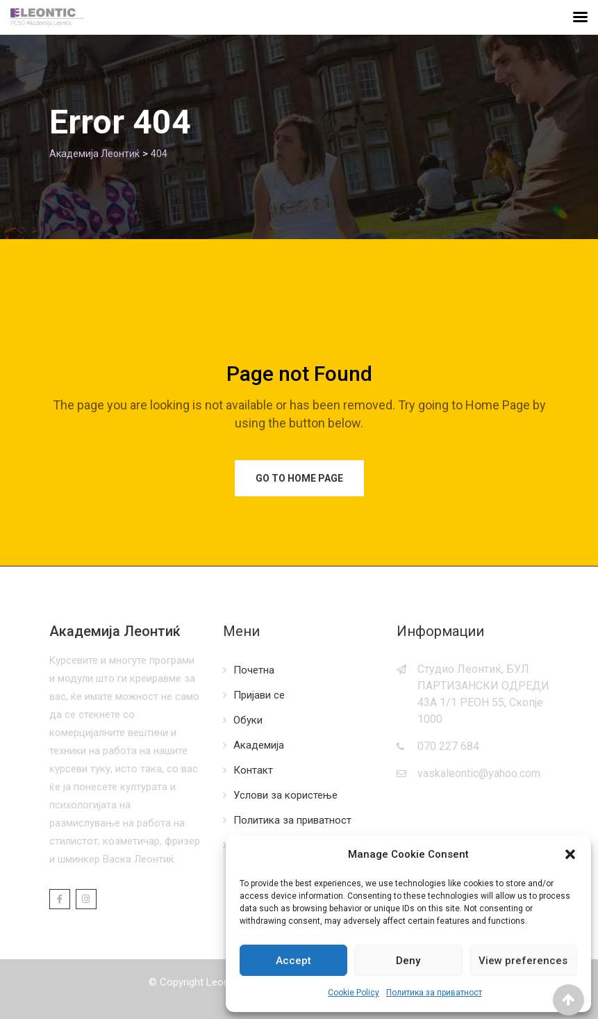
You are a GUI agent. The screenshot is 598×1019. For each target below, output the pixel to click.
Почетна (253, 670)
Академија (258, 745)
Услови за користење (285, 795)
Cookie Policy (353, 992)
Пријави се (259, 695)
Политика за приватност (434, 992)
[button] (570, 854)
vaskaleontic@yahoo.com (478, 773)
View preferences (523, 960)
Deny (408, 960)
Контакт (253, 770)
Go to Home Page (299, 478)
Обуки (248, 720)
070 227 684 (448, 746)
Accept (293, 960)
